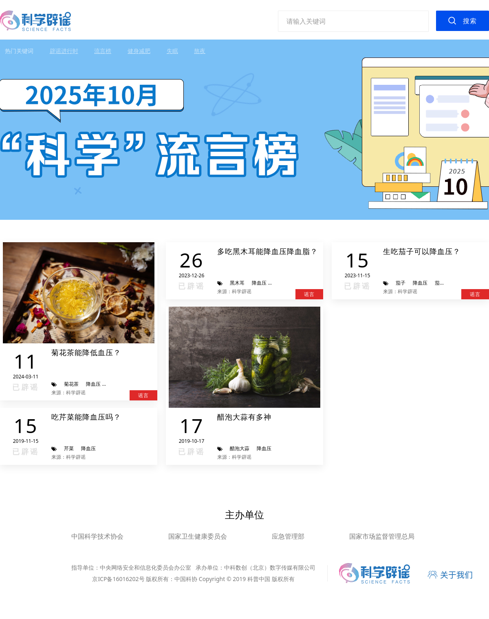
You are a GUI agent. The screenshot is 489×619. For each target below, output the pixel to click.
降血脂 (281, 282)
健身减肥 (139, 51)
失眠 (172, 51)
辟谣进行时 (64, 51)
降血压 (93, 383)
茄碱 (440, 282)
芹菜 (69, 448)
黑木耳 (237, 282)
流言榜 (102, 51)
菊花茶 (71, 383)
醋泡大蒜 (239, 448)
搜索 (470, 20)
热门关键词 (19, 51)
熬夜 (199, 51)
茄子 (400, 282)
